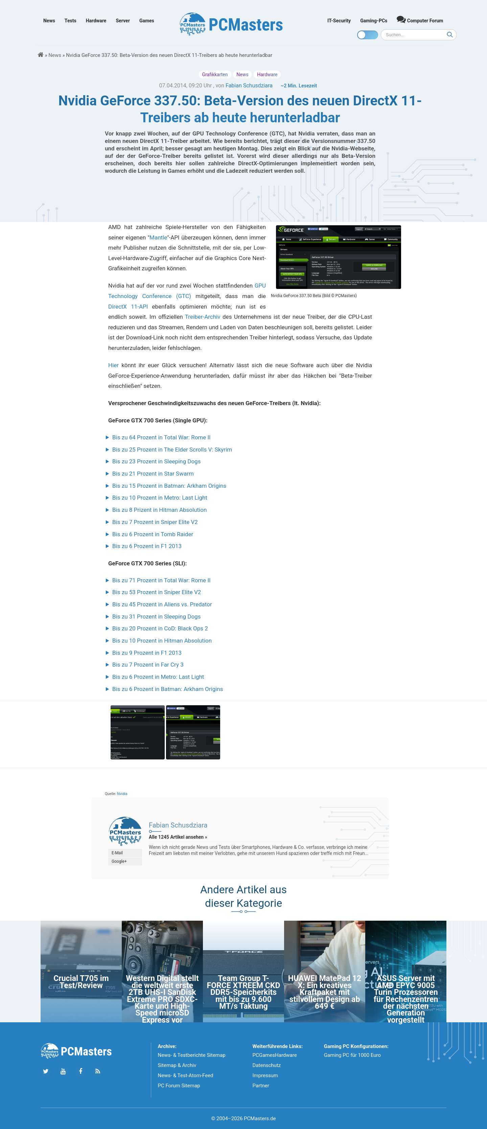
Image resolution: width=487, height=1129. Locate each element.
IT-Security (339, 20)
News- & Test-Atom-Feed (185, 1075)
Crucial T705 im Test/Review (81, 982)
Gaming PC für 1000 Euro (352, 1055)
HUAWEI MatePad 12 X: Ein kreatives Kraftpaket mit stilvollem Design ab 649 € (324, 992)
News (49, 20)
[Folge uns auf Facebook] (80, 1071)
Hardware (96, 20)
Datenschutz (267, 1065)
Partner (261, 1086)
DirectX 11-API (128, 306)
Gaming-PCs (373, 20)
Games (146, 20)
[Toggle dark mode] (367, 34)
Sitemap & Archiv (177, 1065)
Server (123, 20)
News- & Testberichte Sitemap (192, 1055)
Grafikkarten (215, 74)
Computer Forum (420, 19)
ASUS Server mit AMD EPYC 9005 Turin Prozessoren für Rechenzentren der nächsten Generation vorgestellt (406, 999)
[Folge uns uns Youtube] (63, 1071)
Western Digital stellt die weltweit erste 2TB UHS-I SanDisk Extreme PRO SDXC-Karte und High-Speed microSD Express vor (162, 999)
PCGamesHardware (275, 1055)
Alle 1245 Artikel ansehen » (178, 837)
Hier (113, 365)
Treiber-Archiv (203, 316)
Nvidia (122, 794)
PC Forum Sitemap (179, 1086)
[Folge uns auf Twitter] (46, 1071)
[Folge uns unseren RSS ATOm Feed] (97, 1071)
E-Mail (117, 853)
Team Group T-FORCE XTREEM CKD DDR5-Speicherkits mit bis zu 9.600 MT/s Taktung (243, 992)
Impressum (265, 1075)
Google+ (119, 861)
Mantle (158, 237)
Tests (70, 20)
